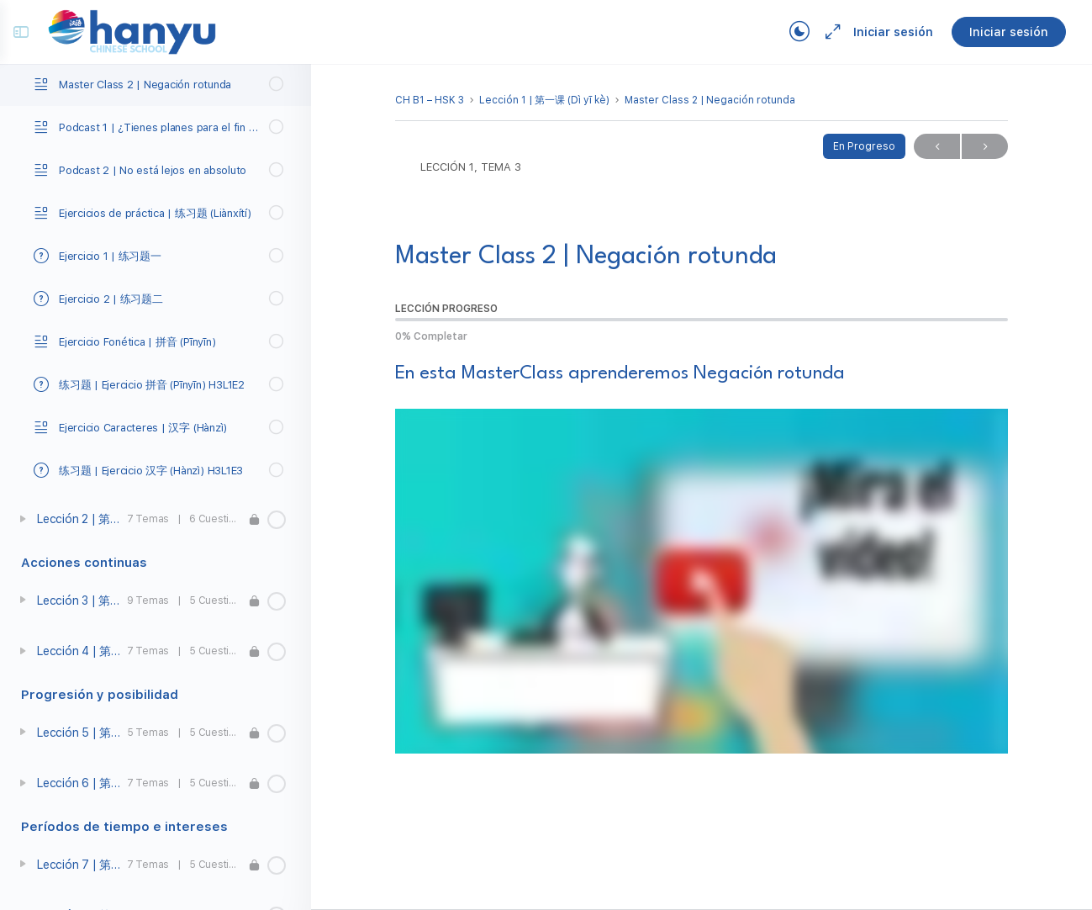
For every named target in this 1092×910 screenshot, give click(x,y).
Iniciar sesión (886, 32)
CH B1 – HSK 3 (429, 100)
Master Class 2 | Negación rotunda (710, 100)
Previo (937, 146)
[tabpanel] (701, 558)
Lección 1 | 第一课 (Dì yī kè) (544, 100)
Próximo (985, 146)
